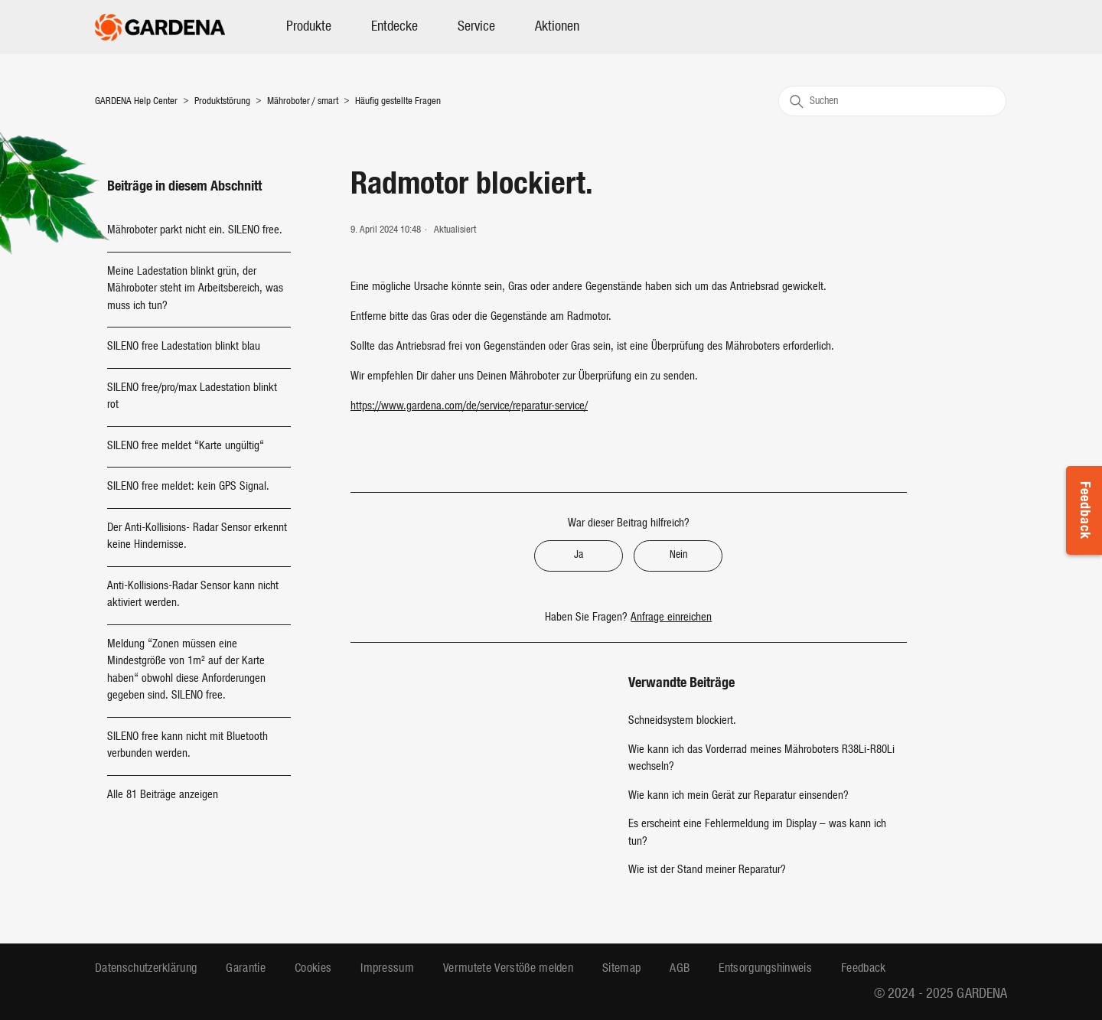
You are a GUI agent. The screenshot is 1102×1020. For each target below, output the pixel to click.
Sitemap (621, 969)
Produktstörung (222, 101)
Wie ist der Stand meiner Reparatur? (707, 870)
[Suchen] (892, 101)
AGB (680, 969)
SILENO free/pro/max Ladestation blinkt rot (192, 397)
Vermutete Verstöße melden (508, 969)
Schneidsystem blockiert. (682, 721)
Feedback (1084, 510)
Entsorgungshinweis (765, 969)
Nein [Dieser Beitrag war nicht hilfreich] (678, 555)
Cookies (313, 969)
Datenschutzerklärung (146, 969)
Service (476, 27)
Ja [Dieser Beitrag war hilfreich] (578, 555)
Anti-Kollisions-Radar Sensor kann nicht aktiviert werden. (193, 595)
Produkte (308, 27)
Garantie (246, 969)
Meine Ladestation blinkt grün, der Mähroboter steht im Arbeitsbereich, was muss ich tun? (195, 289)
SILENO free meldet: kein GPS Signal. (188, 487)
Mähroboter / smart (304, 101)
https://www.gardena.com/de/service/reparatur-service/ (469, 406)
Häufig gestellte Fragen (398, 101)
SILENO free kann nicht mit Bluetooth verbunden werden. (187, 746)
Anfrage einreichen (671, 618)
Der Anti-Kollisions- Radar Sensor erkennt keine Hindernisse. (197, 537)
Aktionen (557, 27)
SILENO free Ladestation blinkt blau (183, 347)
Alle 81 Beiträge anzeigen (162, 795)
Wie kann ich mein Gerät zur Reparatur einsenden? (738, 796)
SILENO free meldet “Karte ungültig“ (185, 446)
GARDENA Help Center (136, 101)
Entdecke (394, 27)
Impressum (387, 969)
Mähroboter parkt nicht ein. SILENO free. (194, 230)
